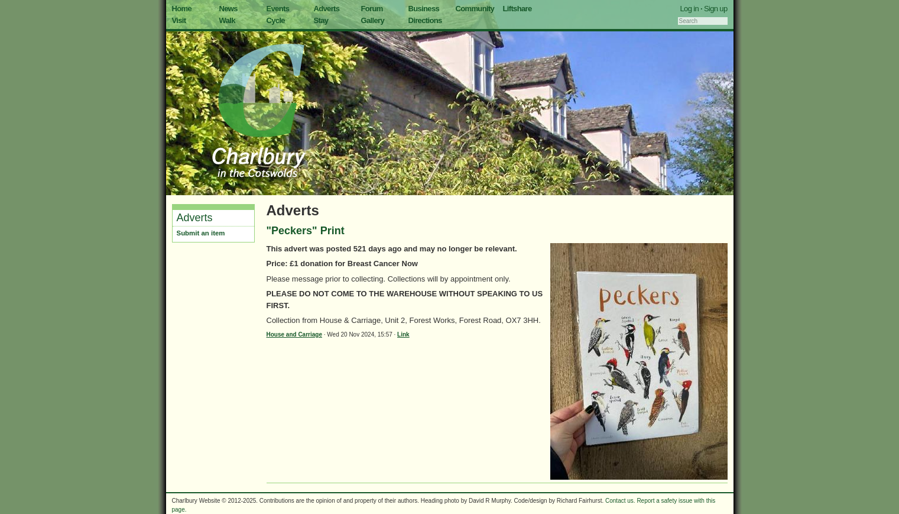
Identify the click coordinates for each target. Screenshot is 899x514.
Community (475, 8)
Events (278, 8)
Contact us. (620, 500)
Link (403, 334)
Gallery (373, 20)
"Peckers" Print (306, 231)
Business (424, 8)
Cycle (276, 20)
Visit (179, 20)
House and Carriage (294, 334)
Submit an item (201, 233)
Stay (321, 20)
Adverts (327, 8)
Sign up (716, 8)
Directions (425, 20)
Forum (372, 8)
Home (182, 8)
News (228, 8)
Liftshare (517, 8)
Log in (689, 8)
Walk (227, 20)
